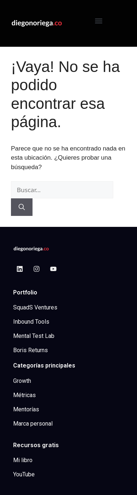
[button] (99, 21)
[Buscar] (22, 207)
